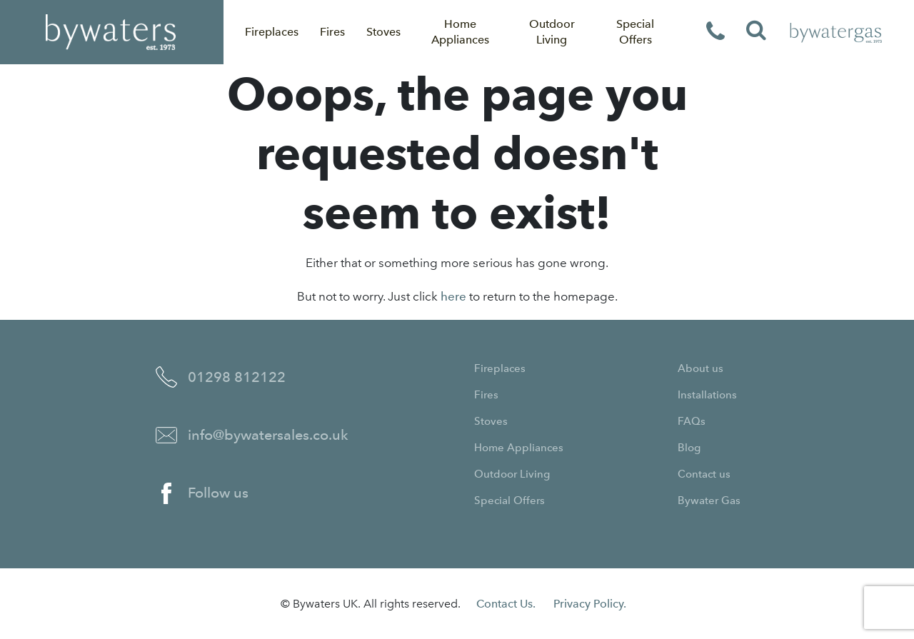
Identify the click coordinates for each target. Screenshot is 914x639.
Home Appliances (460, 31)
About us (700, 368)
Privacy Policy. (589, 603)
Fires (332, 32)
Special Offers (635, 31)
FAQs (691, 421)
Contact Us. (506, 603)
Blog (689, 447)
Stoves (383, 32)
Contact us (704, 474)
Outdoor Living (552, 31)
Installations (707, 394)
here (453, 296)
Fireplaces (271, 32)
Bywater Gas (709, 500)
